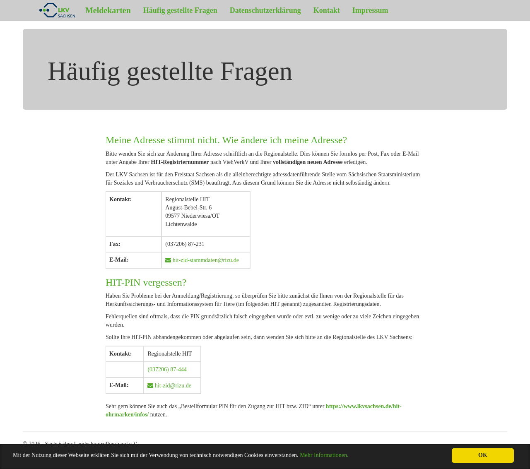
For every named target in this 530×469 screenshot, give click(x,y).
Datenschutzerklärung (265, 10)
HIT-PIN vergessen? (146, 282)
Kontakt (326, 10)
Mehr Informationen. (324, 455)
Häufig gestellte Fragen (180, 10)
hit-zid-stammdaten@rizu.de (205, 260)
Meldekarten (80, 10)
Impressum (370, 10)
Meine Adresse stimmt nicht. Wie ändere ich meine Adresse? (226, 140)
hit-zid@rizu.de (172, 385)
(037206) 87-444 (167, 369)
